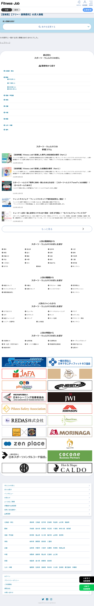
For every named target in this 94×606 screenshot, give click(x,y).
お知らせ (7, 497)
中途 (6, 10)
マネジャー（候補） (55, 285)
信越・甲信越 (9, 95)
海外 (6, 129)
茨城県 (32, 529)
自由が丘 (51, 263)
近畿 (6, 106)
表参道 (74, 263)
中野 (27, 259)
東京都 (68, 529)
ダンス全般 (52, 318)
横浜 (4, 249)
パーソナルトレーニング (56, 311)
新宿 (4, 253)
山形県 (61, 522)
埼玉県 (49, 529)
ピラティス (29, 315)
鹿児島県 (68, 567)
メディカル (75, 315)
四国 (6, 119)
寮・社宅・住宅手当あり (10, 344)
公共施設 (40, 322)
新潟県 (32, 535)
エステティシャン (77, 289)
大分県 (55, 567)
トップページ (5, 42)
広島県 (49, 554)
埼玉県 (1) (11, 79)
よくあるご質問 (9, 502)
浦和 (73, 253)
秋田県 (55, 522)
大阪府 (43, 548)
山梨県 (55, 535)
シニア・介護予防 (8, 322)
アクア (74, 311)
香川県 (37, 561)
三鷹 (73, 259)
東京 (50, 259)
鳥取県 (32, 554)
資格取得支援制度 (54, 344)
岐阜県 (32, 541)
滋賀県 (32, 548)
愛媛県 (43, 561)
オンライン (75, 266)
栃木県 (37, 529)
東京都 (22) (11, 87)
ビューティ (29, 311)
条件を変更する (47, 26)
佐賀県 (37, 567)
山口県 (55, 554)
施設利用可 (6, 347)
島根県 (37, 554)
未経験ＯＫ (6, 341)
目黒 (50, 253)
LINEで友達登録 (86, 587)
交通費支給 (52, 341)
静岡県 (37, 541)
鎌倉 (27, 256)
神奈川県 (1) (12, 89)
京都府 (37, 548)
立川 (27, 263)
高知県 (49, 561)
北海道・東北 (9, 71)
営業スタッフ (30, 289)
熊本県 (49, 567)
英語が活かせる (76, 344)
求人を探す (8, 489)
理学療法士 (75, 285)
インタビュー (8, 493)
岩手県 (43, 522)
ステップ (28, 318)
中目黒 (74, 256)
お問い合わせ (8, 592)
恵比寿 (28, 249)
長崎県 (43, 567)
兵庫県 (49, 548)
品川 (27, 253)
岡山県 (43, 554)
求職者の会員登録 (10, 506)
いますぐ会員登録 (86, 579)
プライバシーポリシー (11, 580)
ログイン (7, 576)
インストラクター (54, 289)
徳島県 (32, 561)
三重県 (49, 541)
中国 (6, 112)
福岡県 (32, 567)
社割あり (74, 347)
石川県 (43, 535)
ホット (51, 315)
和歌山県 (62, 548)
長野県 (61, 535)
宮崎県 (61, 567)
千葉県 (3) (11, 83)
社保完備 (28, 341)
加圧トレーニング (8, 318)
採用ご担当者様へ (10, 510)
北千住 (5, 266)
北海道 (37, 522)
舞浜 (38, 266)
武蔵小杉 (5, 256)
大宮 (73, 249)
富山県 (37, 535)
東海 (6, 99)
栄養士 (28, 285)
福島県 (67, 522)
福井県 (49, 535)
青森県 (32, 522)
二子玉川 (5, 263)
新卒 (16, 10)
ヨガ (4, 315)
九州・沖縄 (8, 125)
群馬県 (43, 529)
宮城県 (49, 522)
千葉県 (55, 529)
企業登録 (7, 514)
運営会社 (7, 588)
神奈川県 (62, 529)
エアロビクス (7, 311)
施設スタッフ (7, 285)
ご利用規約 (8, 584)
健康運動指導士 (7, 292)
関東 (6, 77)
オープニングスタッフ (78, 341)
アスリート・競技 (77, 318)
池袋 (50, 256)
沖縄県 (74, 567)
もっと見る (47, 229)
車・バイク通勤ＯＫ (32, 344)
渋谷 (4, 259)
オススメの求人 (9, 485)
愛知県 (43, 541)
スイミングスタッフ (9, 289)
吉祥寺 (51, 249)
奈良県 (55, 548)
